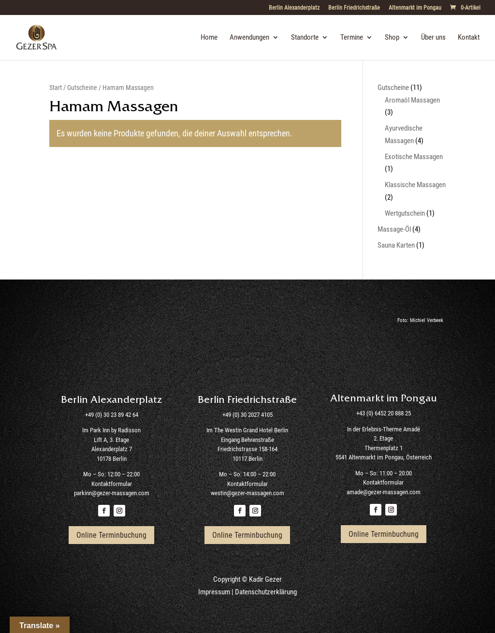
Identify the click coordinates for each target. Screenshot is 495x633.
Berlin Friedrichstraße (354, 8)
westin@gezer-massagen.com (247, 493)
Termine (351, 38)
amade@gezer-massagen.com (384, 492)
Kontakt (469, 38)
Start (55, 87)
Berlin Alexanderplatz (294, 8)
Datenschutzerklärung (266, 592)
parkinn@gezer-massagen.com (111, 493)
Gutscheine (82, 87)
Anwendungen (249, 38)
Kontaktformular (111, 483)
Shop (392, 38)
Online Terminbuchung (111, 535)
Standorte (305, 38)
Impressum (214, 592)
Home (209, 38)
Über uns (433, 38)
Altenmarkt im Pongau (415, 8)
